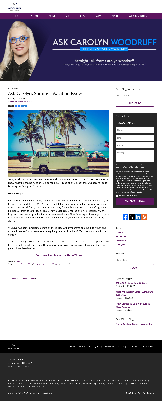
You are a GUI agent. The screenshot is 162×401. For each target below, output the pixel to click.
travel (72, 264)
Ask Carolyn (14, 6)
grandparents (44, 264)
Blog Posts (148, 346)
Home (16, 15)
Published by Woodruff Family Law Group (141, 6)
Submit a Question (138, 15)
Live (67, 15)
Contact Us (135, 346)
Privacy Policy (95, 346)
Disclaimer (110, 346)
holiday (52, 264)
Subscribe (135, 103)
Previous (13, 278)
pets (57, 264)
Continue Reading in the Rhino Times (59, 255)
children (29, 264)
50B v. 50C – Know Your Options (131, 283)
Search (134, 267)
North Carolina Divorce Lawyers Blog (134, 324)
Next (33, 278)
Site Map (122, 346)
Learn (98, 15)
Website (34, 15)
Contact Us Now (135, 201)
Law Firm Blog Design (140, 393)
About (52, 15)
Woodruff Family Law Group (39, 393)
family (35, 264)
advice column (19, 264)
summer (63, 264)
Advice (115, 15)
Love (82, 15)
